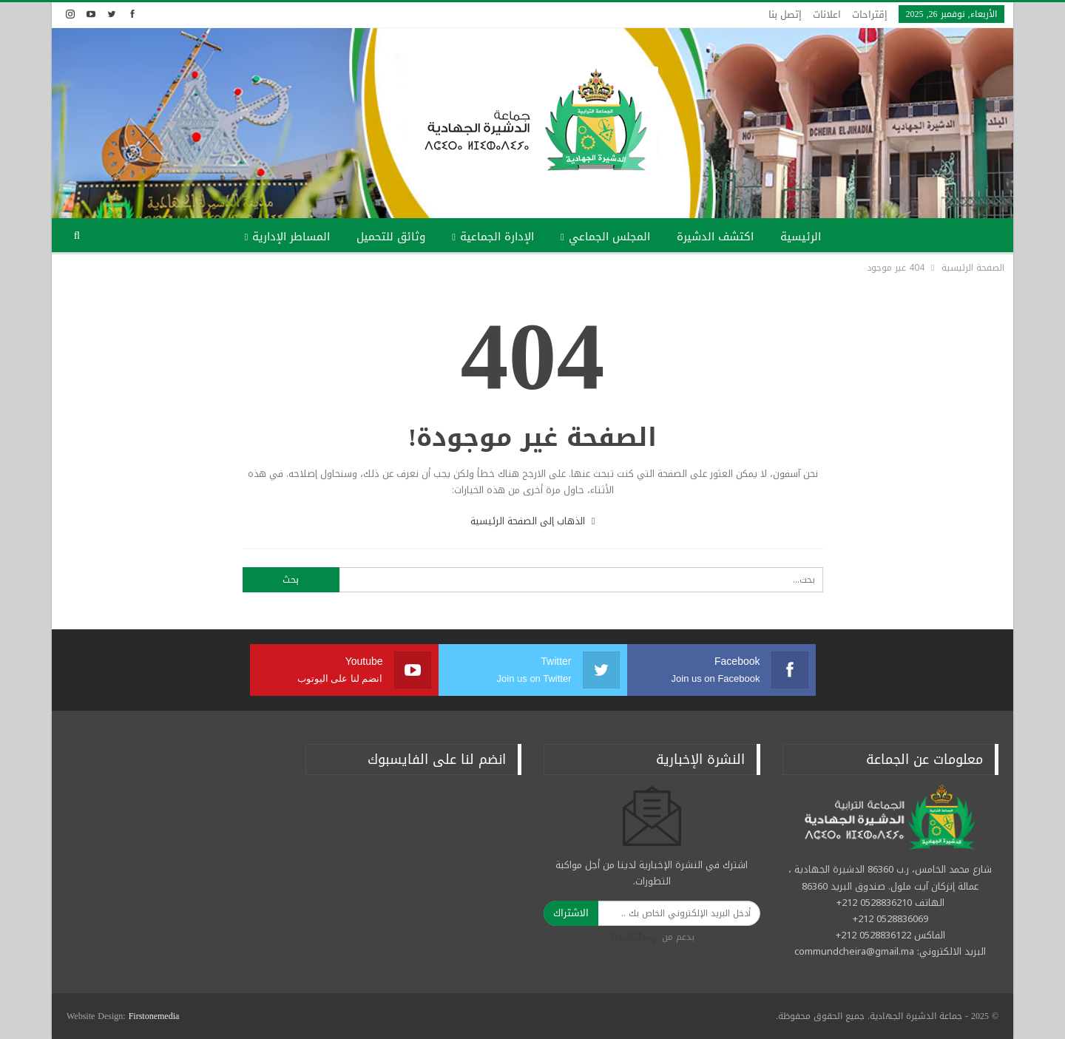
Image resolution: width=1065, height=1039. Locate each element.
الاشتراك (571, 913)
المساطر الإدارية (291, 236)
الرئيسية (800, 236)
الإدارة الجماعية (497, 236)
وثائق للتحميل (390, 236)
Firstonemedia (154, 1016)
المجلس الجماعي (609, 236)
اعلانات (827, 14)
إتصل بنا (785, 14)
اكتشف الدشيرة (715, 236)
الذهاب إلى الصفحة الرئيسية (532, 521)
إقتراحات (870, 14)
